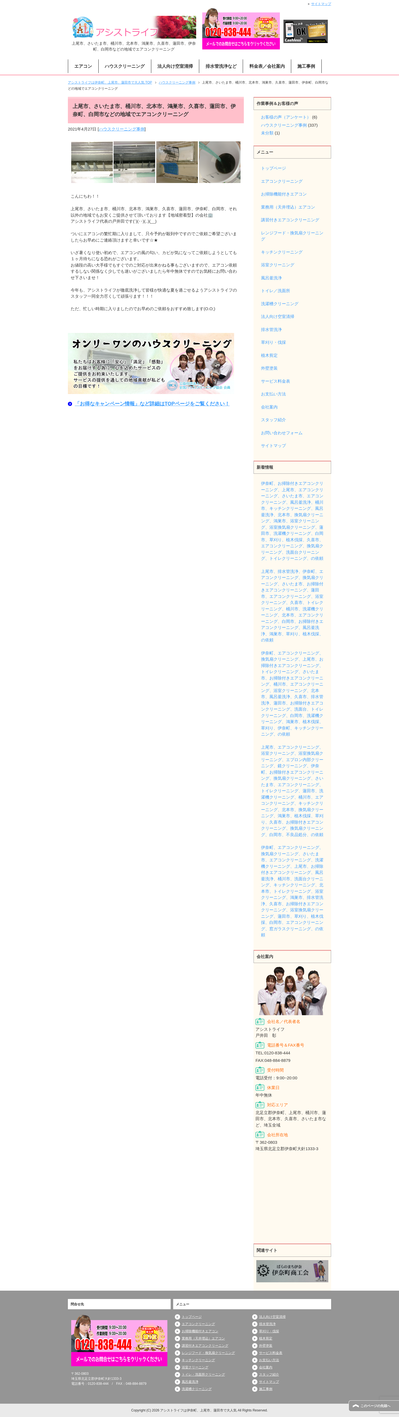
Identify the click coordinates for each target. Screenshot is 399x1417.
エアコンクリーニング (282, 181)
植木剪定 (269, 355)
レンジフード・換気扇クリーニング (292, 236)
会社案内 (269, 407)
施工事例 (306, 66)
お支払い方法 (273, 394)
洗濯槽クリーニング (279, 303)
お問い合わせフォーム (282, 432)
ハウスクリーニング (125, 66)
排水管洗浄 (271, 329)
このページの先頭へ (375, 1406)
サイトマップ (273, 445)
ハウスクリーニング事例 (122, 129)
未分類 (267, 133)
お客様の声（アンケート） (286, 117)
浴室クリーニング (277, 264)
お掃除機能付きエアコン (284, 194)
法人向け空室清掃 (175, 66)
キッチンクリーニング (282, 252)
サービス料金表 (275, 381)
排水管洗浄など (221, 66)
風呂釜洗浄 (271, 277)
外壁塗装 (269, 368)
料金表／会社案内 (267, 66)
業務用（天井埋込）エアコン (288, 207)
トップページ (273, 168)
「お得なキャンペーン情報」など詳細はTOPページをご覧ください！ (152, 404)
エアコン (83, 66)
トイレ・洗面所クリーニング (203, 1374)
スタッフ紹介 (273, 419)
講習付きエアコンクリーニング (290, 219)
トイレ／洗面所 (275, 290)
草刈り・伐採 (273, 342)
